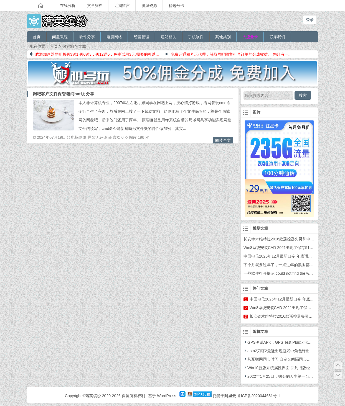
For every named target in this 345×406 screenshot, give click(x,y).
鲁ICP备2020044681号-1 (258, 396)
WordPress (166, 396)
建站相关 (168, 37)
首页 (36, 37)
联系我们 (277, 37)
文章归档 (95, 5)
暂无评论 (99, 137)
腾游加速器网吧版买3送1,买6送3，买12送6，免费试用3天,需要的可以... (94, 54)
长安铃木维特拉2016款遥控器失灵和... (283, 316)
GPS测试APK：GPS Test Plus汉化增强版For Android (291, 342)
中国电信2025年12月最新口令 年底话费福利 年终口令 (289, 256)
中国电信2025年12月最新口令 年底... (281, 299)
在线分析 (67, 5)
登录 (310, 19)
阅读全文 (223, 140)
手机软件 (196, 37)
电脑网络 (114, 37)
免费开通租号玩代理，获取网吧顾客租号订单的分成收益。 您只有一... (229, 54)
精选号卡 (176, 5)
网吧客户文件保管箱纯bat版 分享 (63, 93)
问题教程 (60, 37)
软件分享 (87, 37)
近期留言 (122, 5)
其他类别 (223, 37)
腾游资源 (149, 5)
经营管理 (141, 37)
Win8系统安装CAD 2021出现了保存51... (284, 307)
